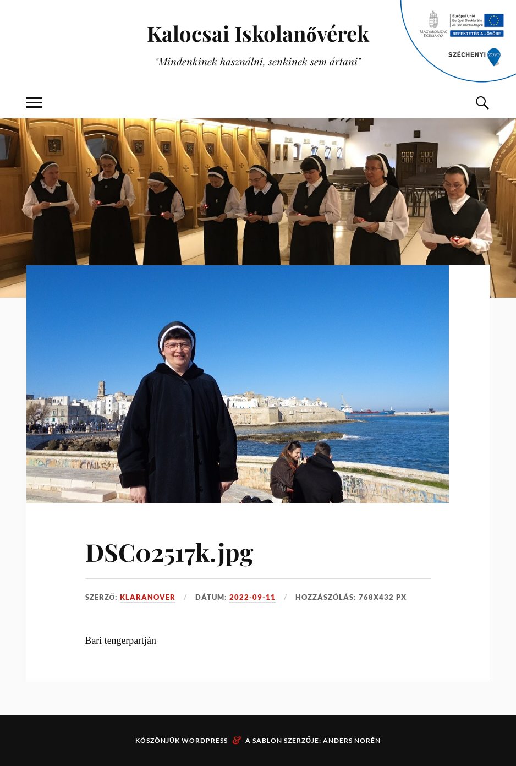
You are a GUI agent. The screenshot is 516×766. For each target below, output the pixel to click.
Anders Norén (352, 740)
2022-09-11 (252, 597)
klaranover (147, 597)
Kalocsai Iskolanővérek (258, 33)
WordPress (205, 740)
